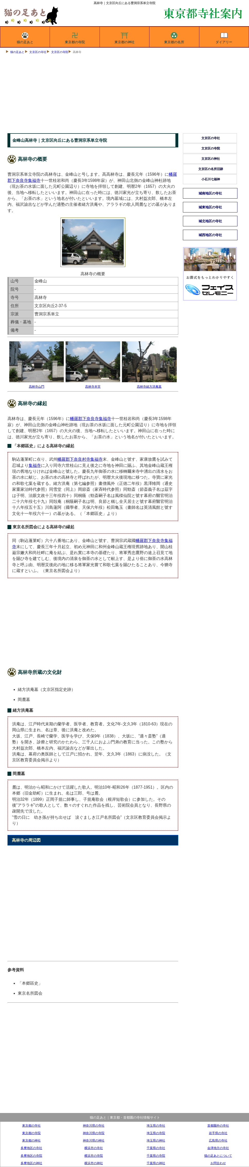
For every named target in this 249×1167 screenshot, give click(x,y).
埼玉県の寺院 (156, 1133)
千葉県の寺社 (156, 1148)
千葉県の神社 (156, 1163)
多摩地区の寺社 (31, 1148)
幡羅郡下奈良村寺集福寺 (80, 459)
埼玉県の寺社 (156, 1125)
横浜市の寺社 (93, 1148)
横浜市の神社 (93, 1163)
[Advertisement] (124, 95)
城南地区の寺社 (210, 193)
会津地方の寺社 (218, 1148)
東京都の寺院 (75, 37)
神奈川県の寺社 (93, 1125)
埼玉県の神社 (156, 1140)
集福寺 (35, 465)
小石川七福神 (210, 179)
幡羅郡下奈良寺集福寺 (90, 418)
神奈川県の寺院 (93, 1133)
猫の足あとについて (218, 1155)
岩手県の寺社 (218, 1133)
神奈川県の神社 (93, 1140)
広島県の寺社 (218, 1140)
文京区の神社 (210, 159)
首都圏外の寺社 (218, 1125)
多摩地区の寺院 (31, 1155)
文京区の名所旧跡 (210, 169)
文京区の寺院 (59, 52)
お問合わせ (218, 1163)
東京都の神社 (124, 37)
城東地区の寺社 (210, 207)
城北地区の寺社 (210, 221)
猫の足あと (25, 37)
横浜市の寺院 (93, 1155)
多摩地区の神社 (31, 1163)
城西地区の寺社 (210, 235)
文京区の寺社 (37, 52)
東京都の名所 (174, 37)
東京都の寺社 (31, 1125)
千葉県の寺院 (156, 1155)
